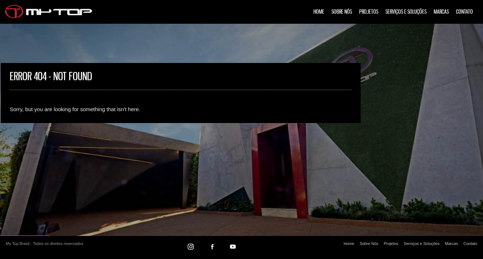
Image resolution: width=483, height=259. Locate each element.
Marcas (441, 12)
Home (318, 12)
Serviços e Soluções (405, 12)
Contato (464, 12)
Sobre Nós (341, 12)
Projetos (368, 12)
